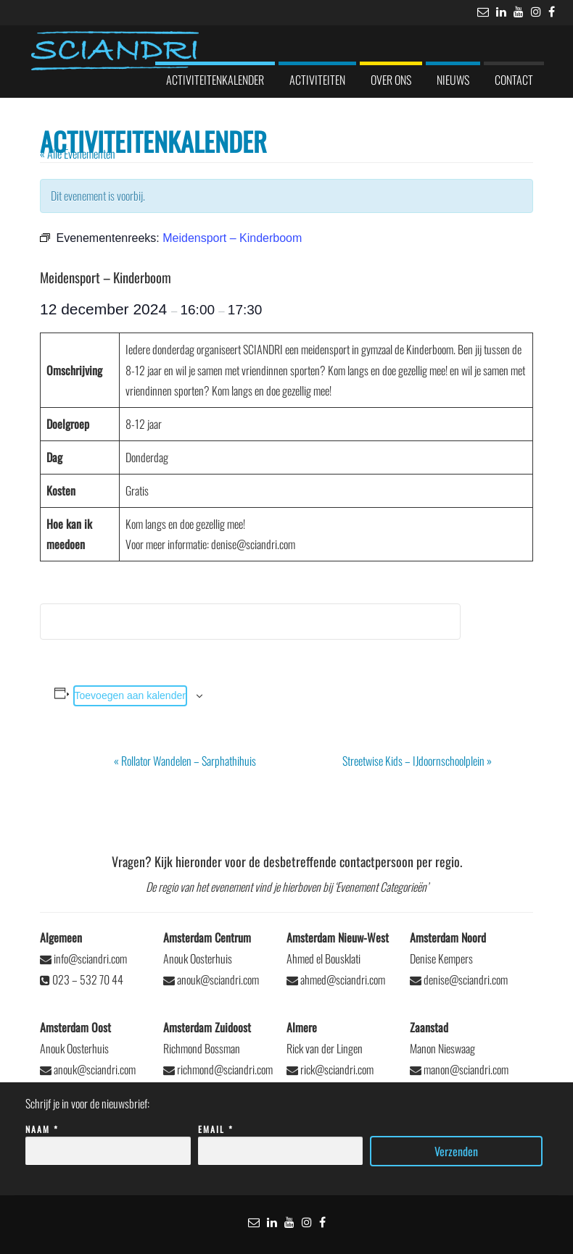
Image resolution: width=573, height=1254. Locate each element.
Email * (280, 1140)
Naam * (108, 1140)
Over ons (391, 79)
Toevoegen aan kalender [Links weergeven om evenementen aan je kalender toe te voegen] (130, 695)
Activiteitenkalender (215, 79)
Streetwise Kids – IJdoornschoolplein (417, 760)
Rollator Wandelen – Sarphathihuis (185, 760)
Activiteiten (317, 79)
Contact (514, 79)
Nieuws (453, 79)
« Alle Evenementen (77, 153)
